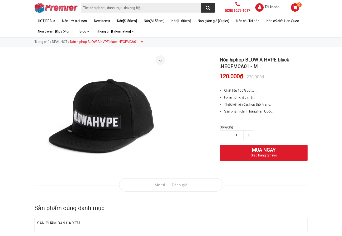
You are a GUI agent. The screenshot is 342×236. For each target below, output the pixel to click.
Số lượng (226, 127)
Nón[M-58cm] (154, 21)
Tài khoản (272, 7)
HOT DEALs (46, 21)
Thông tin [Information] (115, 31)
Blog (84, 31)
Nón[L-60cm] (181, 21)
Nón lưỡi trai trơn (74, 21)
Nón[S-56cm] (127, 21)
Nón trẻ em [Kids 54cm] (55, 31)
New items (102, 21)
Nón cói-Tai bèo (247, 21)
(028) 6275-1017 (237, 11)
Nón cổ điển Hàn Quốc (282, 21)
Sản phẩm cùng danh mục (69, 208)
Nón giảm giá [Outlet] (213, 21)
